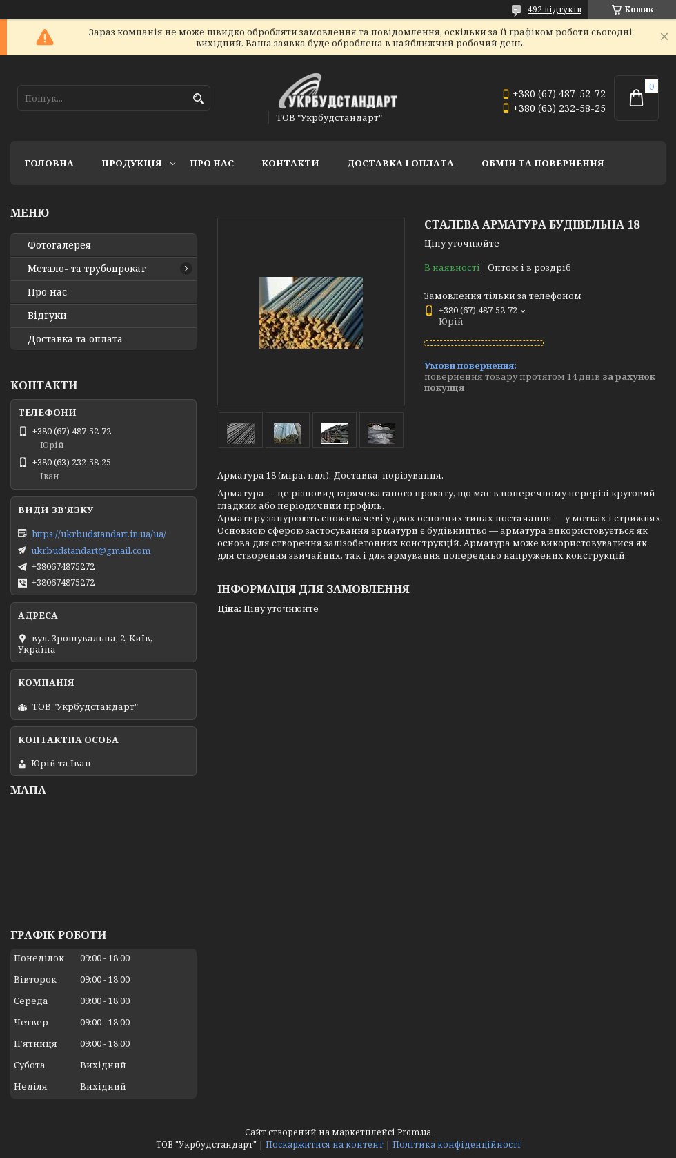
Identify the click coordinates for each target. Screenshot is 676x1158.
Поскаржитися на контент (325, 1144)
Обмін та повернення (542, 163)
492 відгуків (554, 9)
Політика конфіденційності (456, 1144)
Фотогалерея (59, 245)
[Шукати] (198, 99)
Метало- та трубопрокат (87, 268)
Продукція (131, 163)
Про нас (212, 163)
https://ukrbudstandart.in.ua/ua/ (99, 533)
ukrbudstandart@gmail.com (90, 550)
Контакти (290, 163)
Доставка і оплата (400, 163)
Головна (49, 163)
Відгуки (47, 315)
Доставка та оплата (75, 339)
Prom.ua (414, 1132)
